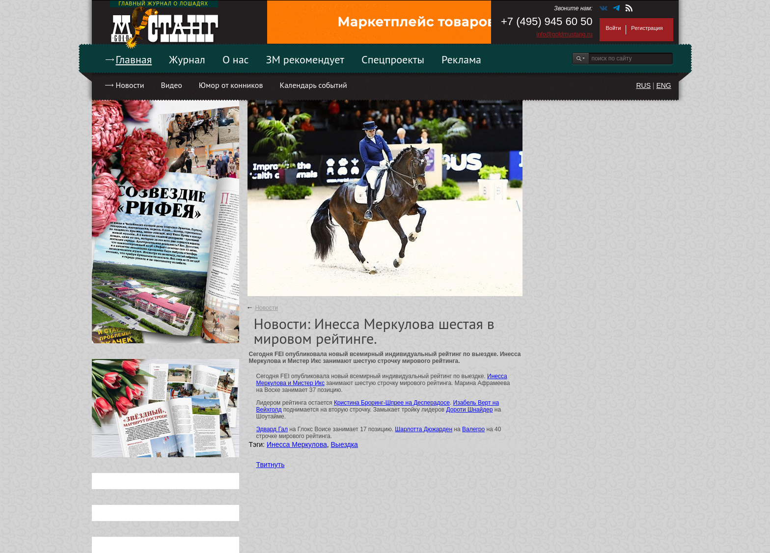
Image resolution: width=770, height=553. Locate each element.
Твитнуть (270, 465)
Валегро (473, 429)
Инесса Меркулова (297, 444)
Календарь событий (313, 85)
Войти (613, 28)
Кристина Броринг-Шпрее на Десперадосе (392, 402)
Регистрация (646, 28)
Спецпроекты (392, 59)
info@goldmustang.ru (564, 34)
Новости (130, 85)
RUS (643, 85)
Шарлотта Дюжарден (423, 429)
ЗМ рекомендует (305, 59)
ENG (663, 85)
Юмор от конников (231, 85)
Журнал (187, 59)
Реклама (461, 59)
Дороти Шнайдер (469, 409)
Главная (134, 59)
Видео (171, 85)
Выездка (344, 444)
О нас (235, 59)
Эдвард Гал (272, 429)
